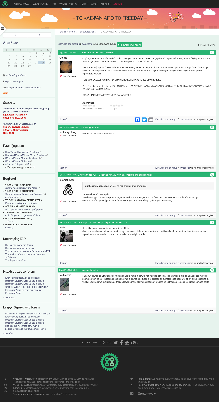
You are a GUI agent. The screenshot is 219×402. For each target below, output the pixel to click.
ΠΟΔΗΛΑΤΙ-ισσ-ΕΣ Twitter (18, 161)
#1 (212, 52)
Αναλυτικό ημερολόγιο (16, 75)
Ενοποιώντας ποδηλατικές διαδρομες (22, 278)
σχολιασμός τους (13, 197)
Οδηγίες (9, 227)
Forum (72, 32)
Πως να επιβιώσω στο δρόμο (19, 245)
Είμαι (85, 4)
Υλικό (94, 4)
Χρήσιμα (106, 4)
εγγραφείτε (87, 44)
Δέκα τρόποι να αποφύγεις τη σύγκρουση (24, 209)
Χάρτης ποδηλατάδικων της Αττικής (22, 188)
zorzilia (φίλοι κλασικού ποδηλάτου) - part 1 (25, 329)
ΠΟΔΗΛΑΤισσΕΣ (22, 4)
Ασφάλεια (118, 4)
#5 (212, 270)
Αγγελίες (63, 4)
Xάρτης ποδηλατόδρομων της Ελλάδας (24, 194)
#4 (212, 222)
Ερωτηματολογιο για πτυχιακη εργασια (23, 290)
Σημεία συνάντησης (14, 81)
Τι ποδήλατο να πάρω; (15, 260)
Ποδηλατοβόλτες (86, 32)
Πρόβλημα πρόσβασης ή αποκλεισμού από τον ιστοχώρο (164, 385)
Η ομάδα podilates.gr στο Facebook (23, 152)
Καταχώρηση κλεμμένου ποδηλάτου (22, 203)
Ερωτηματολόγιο (13, 293)
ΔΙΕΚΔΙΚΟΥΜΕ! (41, 4)
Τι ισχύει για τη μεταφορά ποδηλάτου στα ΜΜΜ (27, 251)
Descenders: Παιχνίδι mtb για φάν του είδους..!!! (27, 313)
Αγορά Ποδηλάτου (21, 385)
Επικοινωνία (147, 393)
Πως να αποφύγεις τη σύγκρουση (28, 394)
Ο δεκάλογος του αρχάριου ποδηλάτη (22, 215)
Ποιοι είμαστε (144, 379)
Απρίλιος (10, 43)
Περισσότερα (9, 297)
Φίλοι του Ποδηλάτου (16, 164)
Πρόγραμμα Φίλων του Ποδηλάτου (23, 87)
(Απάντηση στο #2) (87, 175)
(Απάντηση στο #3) (87, 222)
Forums (62, 32)
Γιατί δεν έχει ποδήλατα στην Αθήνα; (22, 326)
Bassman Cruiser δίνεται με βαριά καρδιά (24, 281)
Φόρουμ (74, 4)
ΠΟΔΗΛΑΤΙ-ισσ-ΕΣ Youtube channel (23, 158)
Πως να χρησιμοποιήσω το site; (20, 248)
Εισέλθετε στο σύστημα (69, 44)
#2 (212, 127)
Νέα (54, 4)
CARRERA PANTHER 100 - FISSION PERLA (26, 287)
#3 (212, 175)
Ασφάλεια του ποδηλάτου (25, 379)
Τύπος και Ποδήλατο (22, 388)
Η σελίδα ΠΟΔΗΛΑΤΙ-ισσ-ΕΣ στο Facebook (26, 155)
